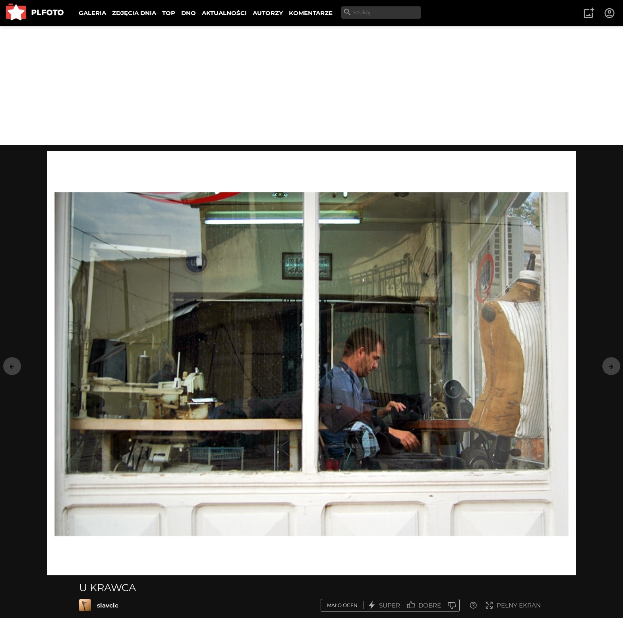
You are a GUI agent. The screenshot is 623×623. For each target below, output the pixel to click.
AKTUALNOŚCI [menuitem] (224, 13)
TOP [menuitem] (168, 13)
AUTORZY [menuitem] (268, 13)
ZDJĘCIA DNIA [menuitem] (134, 13)
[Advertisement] (311, 85)
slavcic (107, 605)
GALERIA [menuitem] (92, 13)
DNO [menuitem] (188, 13)
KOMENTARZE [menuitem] (311, 13)
